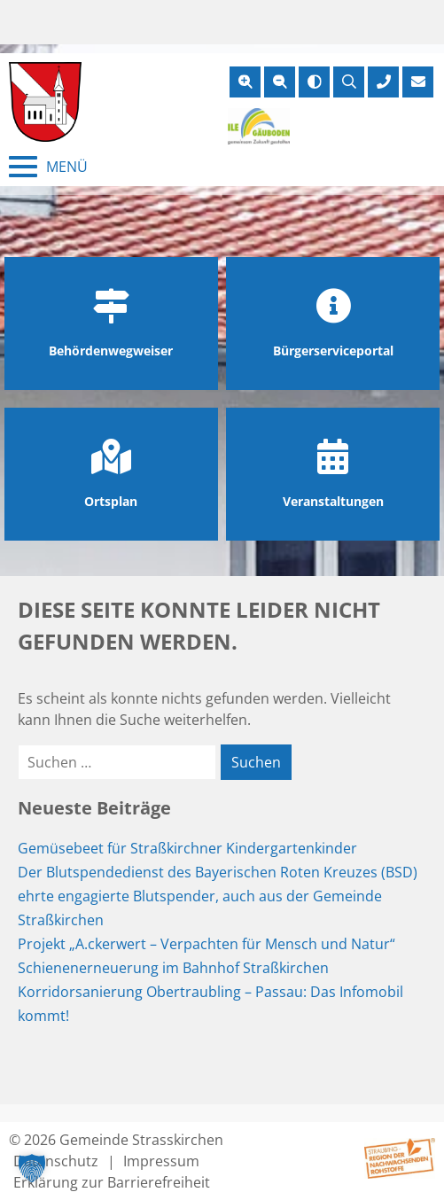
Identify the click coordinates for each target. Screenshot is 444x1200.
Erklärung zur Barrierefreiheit (111, 1182)
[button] (32, 1168)
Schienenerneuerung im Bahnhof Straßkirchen (173, 968)
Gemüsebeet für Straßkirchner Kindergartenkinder (187, 848)
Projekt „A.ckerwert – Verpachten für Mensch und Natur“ (206, 944)
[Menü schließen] (48, 166)
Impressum (161, 1161)
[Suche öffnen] (348, 81)
